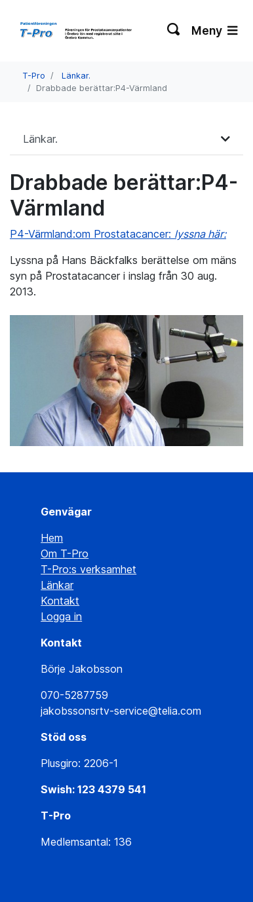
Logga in (61, 616)
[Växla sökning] (174, 31)
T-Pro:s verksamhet (88, 569)
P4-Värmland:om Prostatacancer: (118, 233)
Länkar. (76, 76)
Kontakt (60, 600)
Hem (52, 537)
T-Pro (33, 76)
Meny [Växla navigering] (214, 30)
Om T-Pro (64, 553)
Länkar (57, 585)
